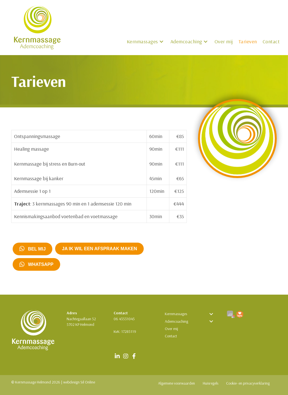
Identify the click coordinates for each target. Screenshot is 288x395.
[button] (161, 42)
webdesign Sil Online (79, 382)
